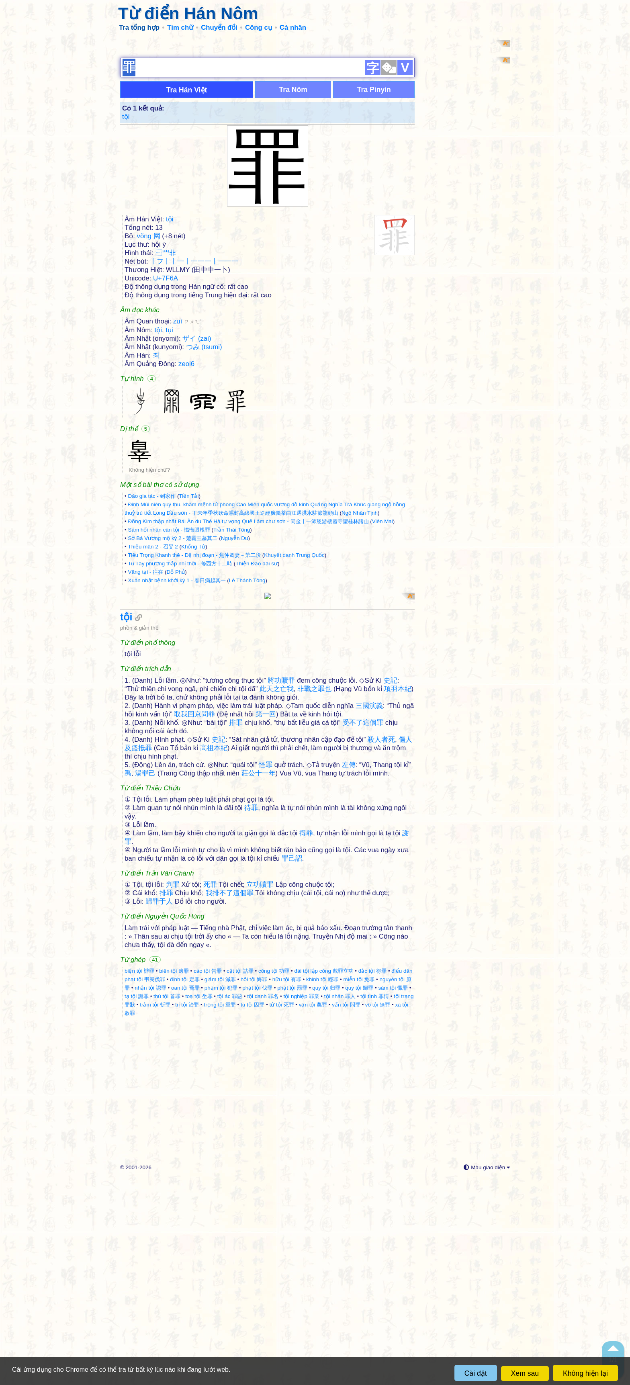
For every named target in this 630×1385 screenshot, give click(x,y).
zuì (187, 425)
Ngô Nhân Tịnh (360, 617)
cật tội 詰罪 (240, 1179)
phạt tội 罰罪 (292, 1196)
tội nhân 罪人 (340, 1204)
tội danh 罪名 (262, 1204)
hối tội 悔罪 (254, 1188)
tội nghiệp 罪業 (301, 1204)
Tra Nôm (293, 194)
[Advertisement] (315, 96)
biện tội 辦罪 (139, 1179)
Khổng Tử (193, 651)
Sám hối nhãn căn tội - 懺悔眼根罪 (169, 634)
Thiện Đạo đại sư (256, 668)
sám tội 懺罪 (393, 1196)
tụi (169, 434)
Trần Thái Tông (231, 634)
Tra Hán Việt (186, 194)
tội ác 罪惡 (229, 1204)
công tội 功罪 (273, 1179)
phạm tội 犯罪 (221, 1196)
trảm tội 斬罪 (155, 1213)
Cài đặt (475, 1373)
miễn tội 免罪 (358, 1188)
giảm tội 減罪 (220, 1188)
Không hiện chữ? (149, 574)
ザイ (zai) (196, 442)
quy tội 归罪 (326, 1196)
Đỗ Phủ (175, 676)
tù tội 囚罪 (252, 1213)
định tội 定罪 (185, 1188)
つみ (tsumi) (204, 451)
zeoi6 (186, 468)
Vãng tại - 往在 (145, 676)
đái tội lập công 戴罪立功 (323, 1179)
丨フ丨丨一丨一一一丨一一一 (194, 365)
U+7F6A (165, 382)
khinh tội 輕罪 (322, 1188)
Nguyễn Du (234, 642)
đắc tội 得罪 (372, 1179)
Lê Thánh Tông (247, 684)
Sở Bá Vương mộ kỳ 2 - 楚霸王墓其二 (172, 642)
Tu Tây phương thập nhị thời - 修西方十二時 (180, 668)
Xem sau (525, 1373)
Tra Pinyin (374, 194)
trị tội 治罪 (187, 1213)
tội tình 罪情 (374, 1204)
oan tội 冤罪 (185, 1196)
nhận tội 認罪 (150, 1196)
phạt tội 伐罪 (257, 1196)
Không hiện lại (585, 1373)
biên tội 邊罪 (174, 1179)
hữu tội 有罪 (286, 1188)
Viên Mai (382, 625)
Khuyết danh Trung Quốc (294, 659)
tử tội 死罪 (282, 1213)
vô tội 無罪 (377, 1213)
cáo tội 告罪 (208, 1179)
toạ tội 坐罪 (198, 1204)
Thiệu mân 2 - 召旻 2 (153, 651)
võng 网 (148, 340)
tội (125, 221)
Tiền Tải (189, 600)
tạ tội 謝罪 (137, 1204)
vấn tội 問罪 (346, 1213)
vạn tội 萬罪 (313, 1213)
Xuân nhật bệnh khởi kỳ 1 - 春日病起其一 (176, 684)
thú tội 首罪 (166, 1204)
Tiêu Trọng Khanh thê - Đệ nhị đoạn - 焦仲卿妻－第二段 (194, 659)
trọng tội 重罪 (220, 1213)
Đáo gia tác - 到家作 (152, 600)
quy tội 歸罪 (359, 1196)
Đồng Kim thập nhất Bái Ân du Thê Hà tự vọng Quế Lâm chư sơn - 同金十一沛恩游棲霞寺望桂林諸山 (248, 625)
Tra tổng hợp (139, 27)
